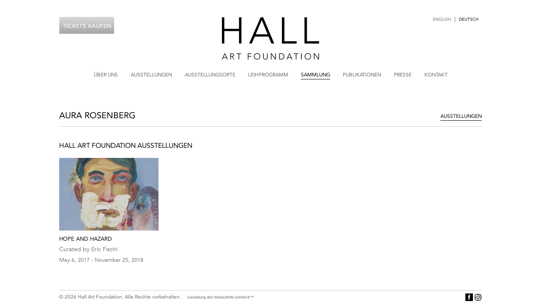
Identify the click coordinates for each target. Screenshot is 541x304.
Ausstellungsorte (210, 75)
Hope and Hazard (85, 239)
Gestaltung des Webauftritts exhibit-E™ (220, 297)
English (442, 19)
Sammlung (315, 75)
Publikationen (362, 75)
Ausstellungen (151, 75)
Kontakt (436, 75)
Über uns (106, 75)
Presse (403, 75)
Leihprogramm (268, 75)
